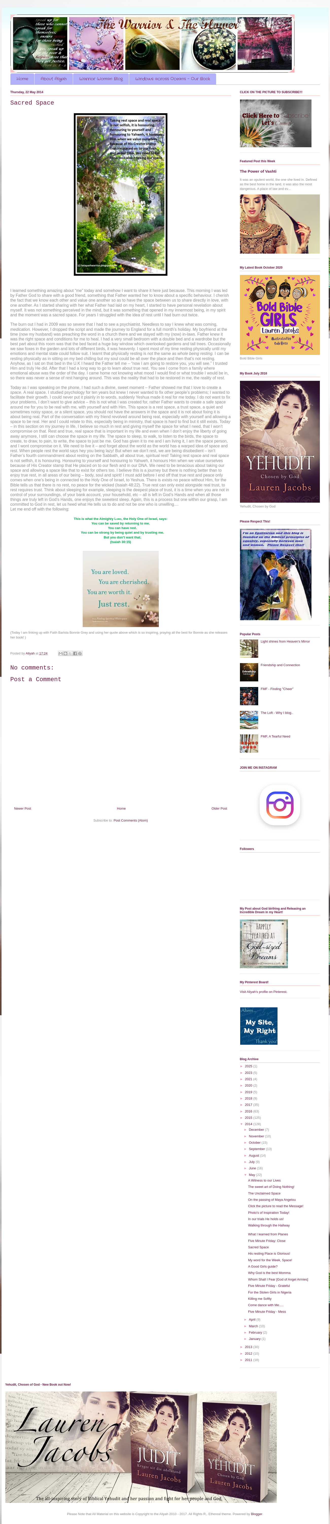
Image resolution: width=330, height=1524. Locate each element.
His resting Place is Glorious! (269, 1253)
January (255, 1339)
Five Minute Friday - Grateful (269, 1286)
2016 (249, 1111)
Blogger (256, 1514)
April (252, 1319)
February (256, 1332)
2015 (249, 1118)
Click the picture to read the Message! (275, 1206)
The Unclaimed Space (264, 1193)
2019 (249, 1092)
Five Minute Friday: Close (266, 1241)
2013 (249, 1347)
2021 (249, 1079)
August (254, 1155)
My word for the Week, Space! (270, 1260)
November (257, 1136)
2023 (249, 1073)
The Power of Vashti (258, 171)
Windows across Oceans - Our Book (172, 79)
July (252, 1162)
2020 (249, 1085)
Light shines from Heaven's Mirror (285, 641)
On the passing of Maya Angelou (272, 1200)
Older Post (219, 808)
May (252, 1175)
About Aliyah (54, 79)
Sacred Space (258, 1247)
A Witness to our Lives (264, 1180)
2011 (249, 1360)
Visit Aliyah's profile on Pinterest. (263, 992)
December (257, 1130)
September (257, 1149)
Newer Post (22, 808)
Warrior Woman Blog (101, 79)
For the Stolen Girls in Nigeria (269, 1292)
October (255, 1142)
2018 (249, 1098)
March (254, 1326)
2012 (249, 1353)
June (253, 1168)
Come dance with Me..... (266, 1305)
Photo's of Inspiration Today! (268, 1213)
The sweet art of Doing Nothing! (271, 1187)
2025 (249, 1066)
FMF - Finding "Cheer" (277, 689)
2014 (249, 1124)
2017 (249, 1105)
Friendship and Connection (280, 665)
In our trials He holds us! (266, 1219)
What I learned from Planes (268, 1234)
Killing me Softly (259, 1299)
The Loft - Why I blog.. (277, 713)
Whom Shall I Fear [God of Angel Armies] (278, 1279)
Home (22, 79)
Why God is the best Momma (269, 1273)
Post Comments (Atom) (131, 820)
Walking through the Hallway (269, 1225)
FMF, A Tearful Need (275, 736)
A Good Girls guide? (262, 1266)
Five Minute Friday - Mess (267, 1312)
